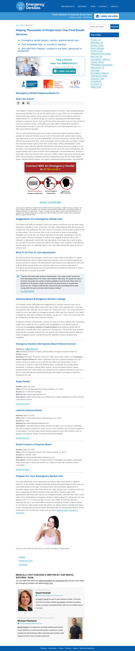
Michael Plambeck (23, 627)
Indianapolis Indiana (99, 76)
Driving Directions (22, 404)
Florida (22, 25)
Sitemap (43, 648)
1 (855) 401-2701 (31, 349)
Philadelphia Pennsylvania (102, 65)
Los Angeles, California (100, 59)
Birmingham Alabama (100, 73)
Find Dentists (67, 6)
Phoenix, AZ (96, 40)
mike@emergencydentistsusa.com (30, 623)
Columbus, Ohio (97, 78)
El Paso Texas (97, 51)
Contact (103, 6)
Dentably (82, 6)
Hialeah (22, 557)
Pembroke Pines (26, 561)
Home (17, 25)
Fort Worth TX (96, 84)
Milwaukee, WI (97, 43)
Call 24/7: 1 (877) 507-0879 (50, 202)
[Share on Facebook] (18, 103)
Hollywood (23, 564)
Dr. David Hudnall (27, 291)
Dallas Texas (96, 87)
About (75, 648)
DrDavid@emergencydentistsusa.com (49, 595)
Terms (61, 648)
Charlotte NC (96, 81)
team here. (49, 583)
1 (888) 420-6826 (106, 16)
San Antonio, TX (97, 67)
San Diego (95, 70)
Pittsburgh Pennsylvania (101, 54)
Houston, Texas (97, 45)
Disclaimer (53, 648)
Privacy (68, 648)
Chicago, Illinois (97, 62)
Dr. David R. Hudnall (42, 599)
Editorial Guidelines (87, 648)
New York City (96, 56)
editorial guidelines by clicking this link (53, 581)
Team (92, 6)
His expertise (61, 602)
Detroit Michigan (97, 48)
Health (114, 6)
